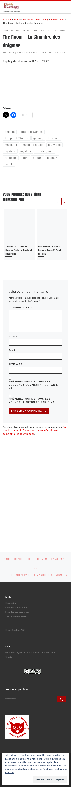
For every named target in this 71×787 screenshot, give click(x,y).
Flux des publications (16, 607)
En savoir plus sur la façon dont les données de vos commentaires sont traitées (34, 430)
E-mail (15, 350)
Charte (8, 657)
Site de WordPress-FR (16, 616)
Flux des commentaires (17, 612)
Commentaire (20, 307)
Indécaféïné (57, 19)
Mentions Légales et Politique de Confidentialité (30, 652)
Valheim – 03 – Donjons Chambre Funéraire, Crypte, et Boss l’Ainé (18, 250)
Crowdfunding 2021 (15, 630)
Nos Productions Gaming (35, 19)
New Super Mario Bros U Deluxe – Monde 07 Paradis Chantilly (50, 250)
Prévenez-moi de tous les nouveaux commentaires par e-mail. (34, 385)
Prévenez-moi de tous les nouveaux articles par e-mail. (34, 400)
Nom (13, 336)
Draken (10, 53)
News (17, 19)
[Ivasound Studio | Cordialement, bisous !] (11, 5)
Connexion (10, 603)
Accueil (7, 19)
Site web (16, 364)
